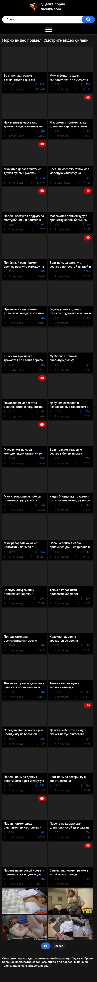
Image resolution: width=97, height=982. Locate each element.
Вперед (59, 945)
